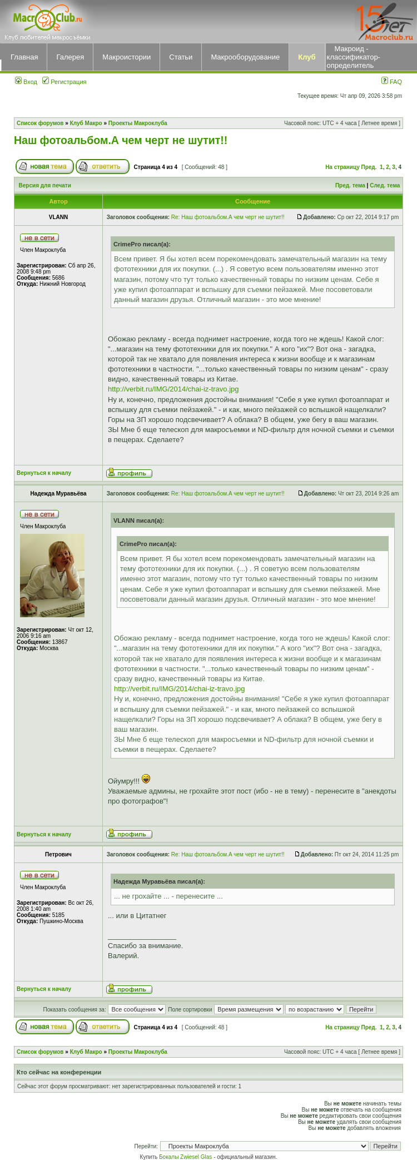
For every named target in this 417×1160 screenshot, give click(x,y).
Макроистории (126, 57)
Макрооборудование (245, 57)
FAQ (391, 81)
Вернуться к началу (44, 473)
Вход (26, 81)
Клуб (306, 57)
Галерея (70, 57)
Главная (24, 57)
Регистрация (64, 81)
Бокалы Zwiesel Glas (186, 1157)
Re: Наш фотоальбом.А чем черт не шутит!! (228, 217)
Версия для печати (45, 185)
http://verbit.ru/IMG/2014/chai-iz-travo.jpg (173, 389)
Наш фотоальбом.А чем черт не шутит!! (120, 140)
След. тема (385, 185)
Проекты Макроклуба (137, 123)
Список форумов (40, 123)
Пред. (369, 167)
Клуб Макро (86, 123)
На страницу (342, 167)
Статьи (180, 57)
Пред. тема (350, 185)
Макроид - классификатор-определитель (353, 57)
